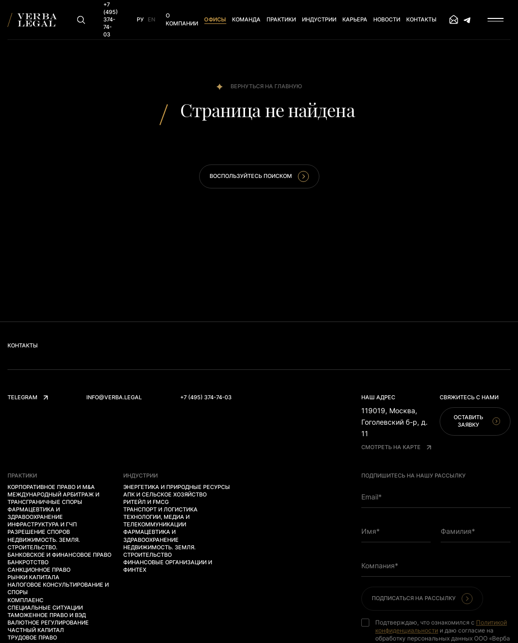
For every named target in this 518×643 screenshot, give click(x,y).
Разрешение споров (38, 531)
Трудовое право (32, 637)
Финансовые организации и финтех (167, 566)
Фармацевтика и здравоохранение (35, 513)
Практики (281, 19)
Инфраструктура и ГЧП (42, 524)
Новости (386, 19)
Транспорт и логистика (160, 509)
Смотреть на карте (396, 447)
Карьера (354, 19)
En (151, 19)
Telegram (27, 397)
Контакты (421, 19)
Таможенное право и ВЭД (46, 615)
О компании (182, 19)
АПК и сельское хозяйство (165, 494)
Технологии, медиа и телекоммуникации (156, 520)
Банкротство (27, 562)
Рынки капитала (33, 577)
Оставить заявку (477, 421)
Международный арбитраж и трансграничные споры (53, 498)
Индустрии (319, 19)
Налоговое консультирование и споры (58, 588)
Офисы (215, 19)
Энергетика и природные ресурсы (176, 486)
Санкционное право (38, 569)
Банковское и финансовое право (59, 554)
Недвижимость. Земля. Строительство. (43, 543)
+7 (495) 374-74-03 (206, 397)
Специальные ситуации (45, 607)
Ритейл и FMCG (146, 501)
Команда (246, 19)
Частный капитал (35, 630)
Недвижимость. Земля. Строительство (159, 551)
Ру (140, 19)
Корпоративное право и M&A (51, 486)
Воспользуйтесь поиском (259, 176)
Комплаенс (25, 600)
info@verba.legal (114, 397)
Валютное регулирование (48, 622)
